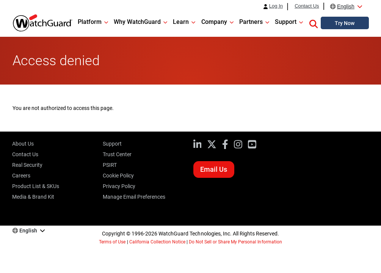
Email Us (213, 169)
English (345, 6)
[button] (313, 22)
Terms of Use (112, 242)
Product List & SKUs (35, 186)
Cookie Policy (118, 176)
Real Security (27, 165)
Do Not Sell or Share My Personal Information (235, 242)
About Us (23, 144)
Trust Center (117, 154)
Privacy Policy (119, 186)
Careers (21, 176)
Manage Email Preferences (134, 197)
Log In (276, 6)
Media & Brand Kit (33, 197)
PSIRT (110, 165)
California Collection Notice (157, 242)
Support (112, 144)
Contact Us (307, 6)
